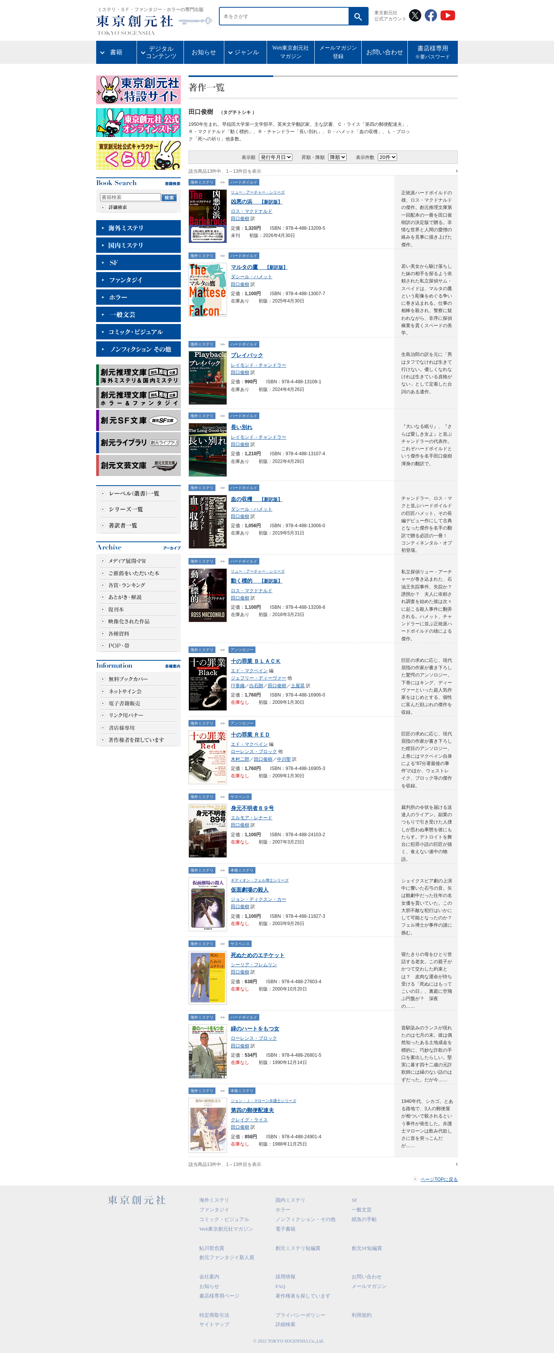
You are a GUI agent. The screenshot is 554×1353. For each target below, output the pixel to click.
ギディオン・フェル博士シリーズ (260, 880)
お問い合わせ (384, 52)
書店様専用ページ (219, 1296)
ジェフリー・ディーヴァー (258, 678)
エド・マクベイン (249, 670)
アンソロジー (242, 650)
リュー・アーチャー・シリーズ (258, 192)
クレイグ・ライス (249, 1119)
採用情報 (285, 1277)
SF (354, 1200)
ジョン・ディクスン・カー (258, 899)
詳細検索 (285, 1324)
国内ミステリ (290, 1200)
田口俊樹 (240, 218)
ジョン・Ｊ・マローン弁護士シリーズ (263, 1101)
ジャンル (246, 52)
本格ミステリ (242, 870)
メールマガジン (369, 1286)
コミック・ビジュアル (224, 1219)
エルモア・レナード (251, 817)
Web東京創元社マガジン (290, 52)
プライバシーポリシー (300, 1315)
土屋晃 (298, 685)
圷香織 (238, 685)
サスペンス (240, 797)
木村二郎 (240, 759)
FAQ (280, 1286)
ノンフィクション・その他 (305, 1219)
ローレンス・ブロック (254, 751)
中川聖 (284, 759)
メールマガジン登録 (338, 52)
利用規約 (362, 1315)
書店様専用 (433, 53)
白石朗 (256, 685)
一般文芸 (362, 1210)
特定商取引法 (214, 1315)
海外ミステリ (202, 182)
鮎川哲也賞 (211, 1248)
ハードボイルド (243, 182)
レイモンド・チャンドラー (258, 365)
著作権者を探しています (302, 1296)
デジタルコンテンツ (161, 52)
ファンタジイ (214, 1210)
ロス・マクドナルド (251, 211)
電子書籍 (285, 1229)
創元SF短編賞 (367, 1248)
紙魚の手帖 (364, 1219)
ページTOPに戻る (439, 1179)
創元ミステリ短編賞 (297, 1248)
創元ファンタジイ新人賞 (226, 1257)
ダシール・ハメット (251, 276)
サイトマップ (214, 1324)
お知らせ (204, 52)
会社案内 (209, 1277)
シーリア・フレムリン (254, 964)
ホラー (282, 1210)
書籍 (116, 52)
